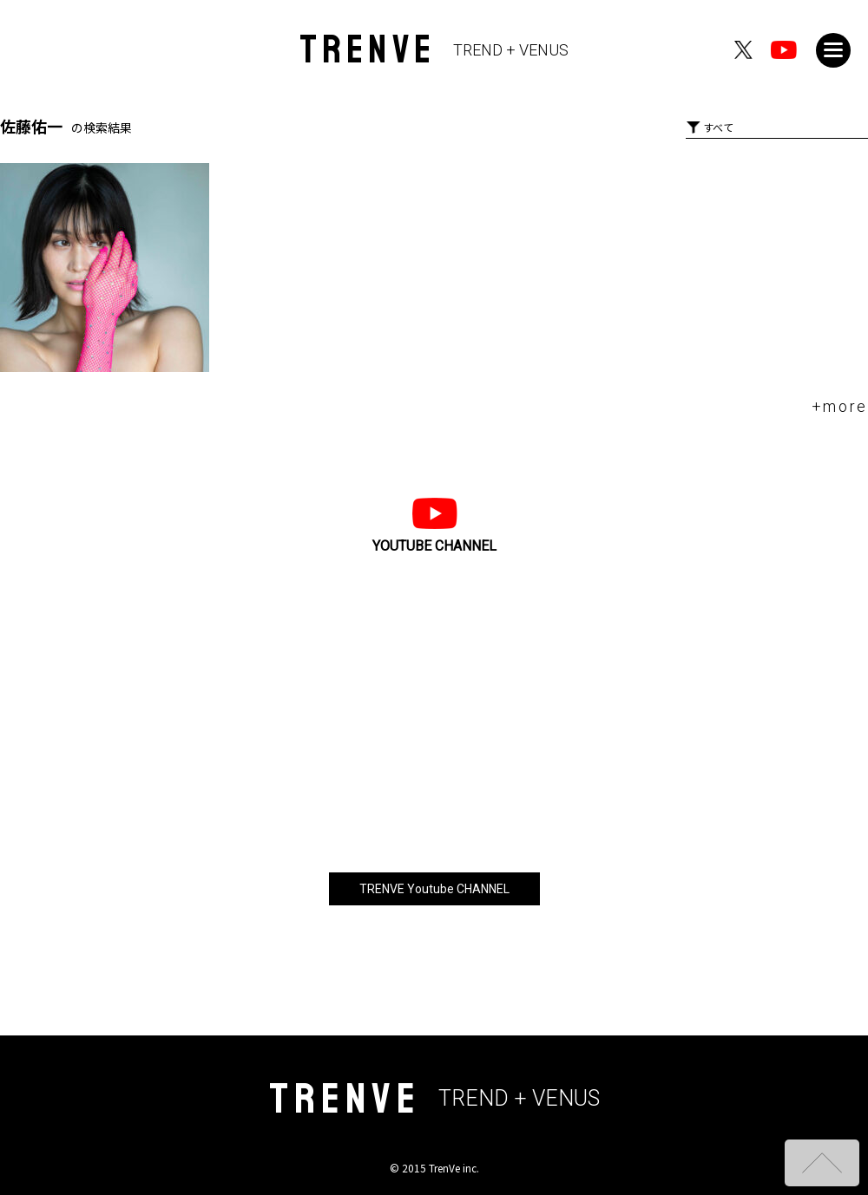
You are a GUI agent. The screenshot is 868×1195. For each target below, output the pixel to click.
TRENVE (434, 50)
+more (840, 406)
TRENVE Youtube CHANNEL (434, 889)
